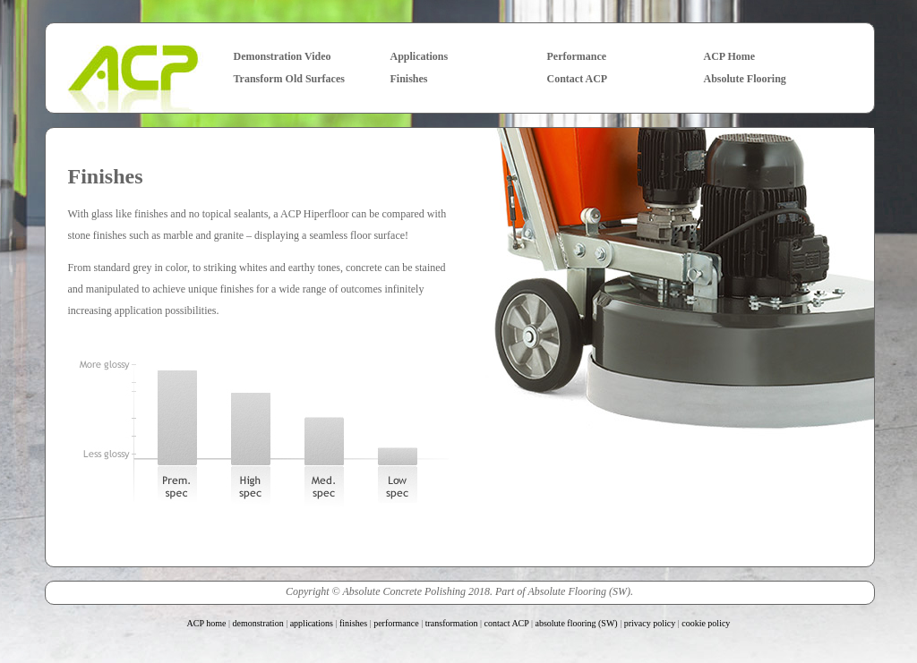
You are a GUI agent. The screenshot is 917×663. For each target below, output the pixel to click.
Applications (419, 56)
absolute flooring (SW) (577, 623)
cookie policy (705, 623)
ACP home (207, 623)
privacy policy (649, 623)
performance (396, 623)
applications (311, 623)
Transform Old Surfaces (289, 78)
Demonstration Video (282, 56)
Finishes (409, 78)
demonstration (257, 623)
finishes (353, 623)
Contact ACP (577, 78)
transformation (451, 623)
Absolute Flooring (745, 78)
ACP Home (730, 56)
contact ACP (506, 623)
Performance (577, 56)
